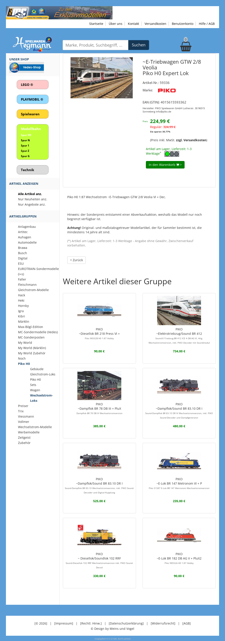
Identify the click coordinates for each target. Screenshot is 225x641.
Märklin (23, 321)
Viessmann (26, 416)
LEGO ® (27, 84)
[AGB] (186, 623)
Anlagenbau (27, 227)
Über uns (115, 24)
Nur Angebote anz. (32, 204)
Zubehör (24, 443)
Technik (27, 170)
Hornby (23, 306)
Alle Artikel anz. (30, 194)
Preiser (23, 406)
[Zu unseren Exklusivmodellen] (59, 12)
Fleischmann (27, 284)
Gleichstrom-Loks (42, 374)
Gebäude (37, 369)
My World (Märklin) (32, 348)
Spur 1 (25, 145)
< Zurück (76, 260)
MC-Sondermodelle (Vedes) (38, 332)
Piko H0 (24, 364)
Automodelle (27, 242)
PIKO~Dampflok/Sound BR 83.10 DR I (179, 410)
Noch (22, 358)
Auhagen (24, 237)
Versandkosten (155, 24)
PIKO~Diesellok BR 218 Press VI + (99, 333)
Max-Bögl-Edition (30, 327)
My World (25, 342)
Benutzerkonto (182, 24)
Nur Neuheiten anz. (32, 199)
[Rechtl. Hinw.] (91, 623)
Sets (33, 385)
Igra (21, 311)
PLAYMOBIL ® (32, 99)
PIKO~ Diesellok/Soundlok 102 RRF (99, 560)
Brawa (22, 248)
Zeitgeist (24, 437)
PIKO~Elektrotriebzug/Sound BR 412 (179, 335)
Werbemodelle (29, 432)
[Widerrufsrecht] (163, 623)
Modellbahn (31, 129)
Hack (21, 295)
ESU (21, 263)
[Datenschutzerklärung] (126, 623)
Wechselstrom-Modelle (35, 427)
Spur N (25, 140)
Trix (21, 411)
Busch (22, 253)
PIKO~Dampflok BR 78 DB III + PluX (99, 408)
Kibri (21, 316)
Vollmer (23, 422)
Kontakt (133, 24)
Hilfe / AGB (207, 24)
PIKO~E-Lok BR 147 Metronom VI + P (179, 483)
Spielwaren (30, 114)
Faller (22, 279)
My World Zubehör (31, 353)
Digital (22, 258)
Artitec (23, 232)
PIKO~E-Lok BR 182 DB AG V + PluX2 (179, 558)
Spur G (25, 156)
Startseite (96, 24)
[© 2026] (40, 623)
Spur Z (25, 151)
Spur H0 (26, 135)
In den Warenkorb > (165, 165)
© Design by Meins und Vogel (112, 629)
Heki (21, 300)
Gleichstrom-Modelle (33, 290)
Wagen (35, 390)
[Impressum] (63, 623)
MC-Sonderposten (31, 337)
